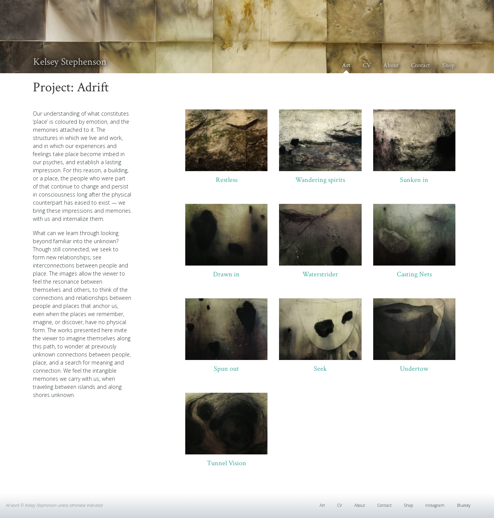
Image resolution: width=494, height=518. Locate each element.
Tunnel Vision (226, 463)
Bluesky (463, 505)
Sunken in (414, 179)
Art (346, 65)
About (391, 65)
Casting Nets (414, 274)
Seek (320, 368)
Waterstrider (320, 274)
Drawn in (226, 274)
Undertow (414, 368)
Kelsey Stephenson (70, 62)
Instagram (435, 505)
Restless (226, 179)
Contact (420, 65)
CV (367, 65)
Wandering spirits (320, 179)
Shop (448, 65)
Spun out (226, 368)
